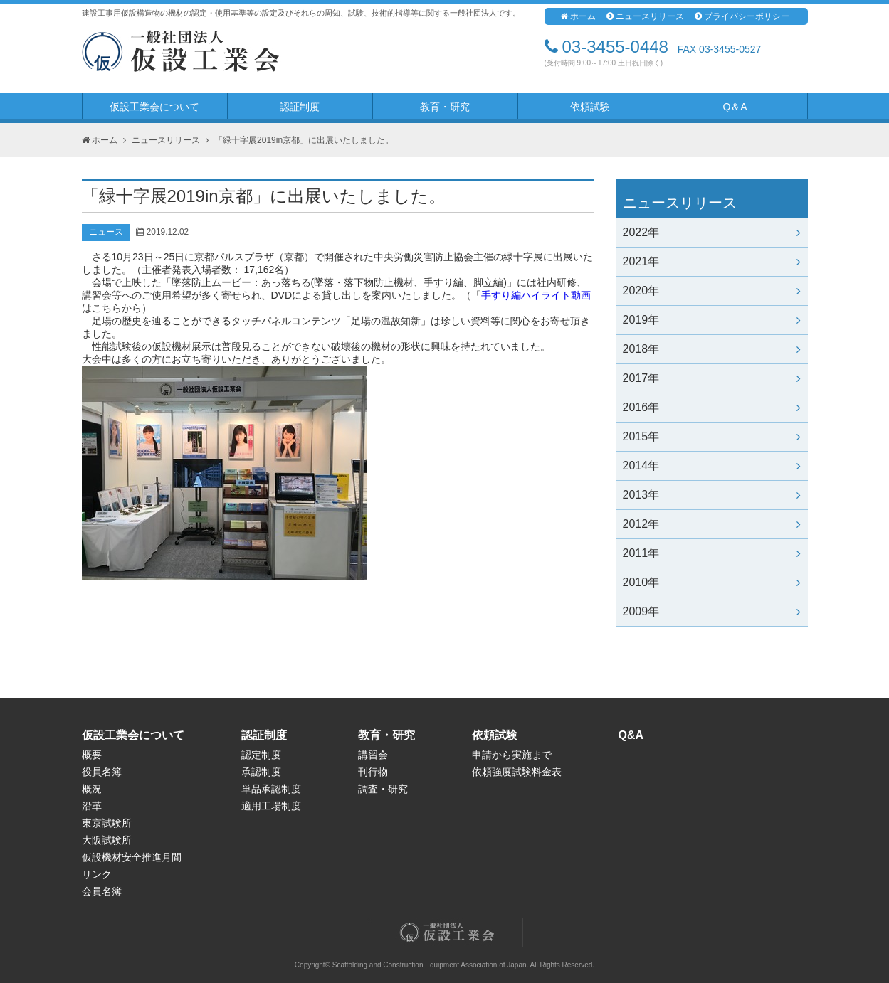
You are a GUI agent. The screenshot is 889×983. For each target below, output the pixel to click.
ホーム (578, 16)
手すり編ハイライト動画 (536, 295)
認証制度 (300, 106)
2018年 (712, 349)
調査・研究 (383, 789)
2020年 (712, 291)
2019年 (712, 320)
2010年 (712, 582)
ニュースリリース (645, 16)
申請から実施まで (512, 754)
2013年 (712, 495)
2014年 (712, 465)
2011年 (712, 553)
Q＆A (734, 106)
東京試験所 (107, 823)
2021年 (712, 261)
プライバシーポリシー (742, 16)
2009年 (712, 611)
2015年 (712, 436)
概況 (92, 789)
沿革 (92, 806)
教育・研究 (445, 106)
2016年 (712, 407)
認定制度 (261, 754)
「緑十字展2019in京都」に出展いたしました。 (304, 140)
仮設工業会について (154, 106)
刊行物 (373, 771)
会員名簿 (102, 891)
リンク (97, 874)
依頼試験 (590, 106)
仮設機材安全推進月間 (132, 857)
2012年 (712, 524)
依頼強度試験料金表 (517, 771)
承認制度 (261, 771)
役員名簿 (102, 771)
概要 (92, 754)
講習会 (373, 754)
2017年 (712, 378)
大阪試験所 (107, 840)
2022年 (712, 232)
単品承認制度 (271, 789)
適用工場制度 (271, 806)
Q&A (631, 735)
